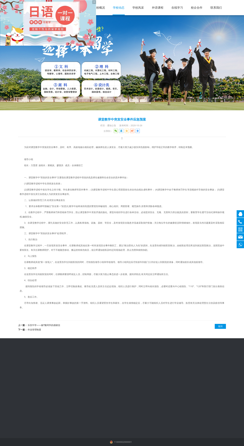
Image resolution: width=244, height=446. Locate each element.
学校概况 (99, 7)
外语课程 (157, 7)
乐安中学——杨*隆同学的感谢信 (44, 325)
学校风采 (138, 7)
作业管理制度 (34, 329)
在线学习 (177, 7)
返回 (220, 326)
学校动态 (118, 7)
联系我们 (216, 7)
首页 (82, 7)
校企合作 (196, 7)
